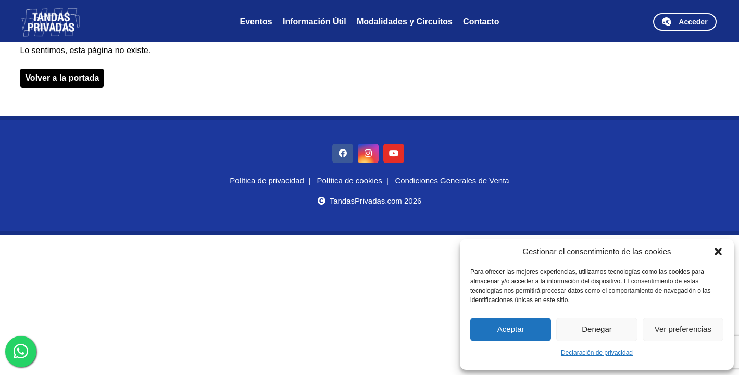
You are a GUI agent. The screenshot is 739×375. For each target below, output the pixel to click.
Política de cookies (349, 180)
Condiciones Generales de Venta (452, 180)
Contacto (481, 21)
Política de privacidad (267, 180)
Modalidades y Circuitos (405, 21)
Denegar (597, 328)
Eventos (256, 21)
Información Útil (314, 21)
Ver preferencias (683, 328)
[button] (718, 251)
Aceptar (510, 328)
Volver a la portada (62, 77)
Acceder (684, 21)
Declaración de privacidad (597, 352)
